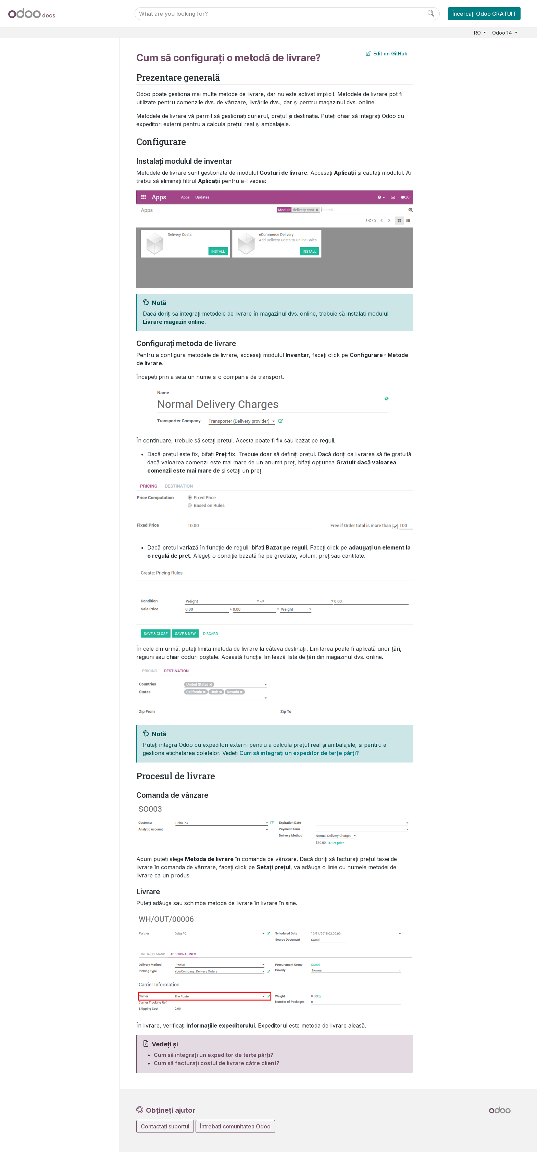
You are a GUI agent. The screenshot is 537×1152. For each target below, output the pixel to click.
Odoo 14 (502, 33)
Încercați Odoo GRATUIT (484, 13)
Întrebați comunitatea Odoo (235, 1126)
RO (478, 33)
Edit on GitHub (387, 53)
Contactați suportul (165, 1126)
